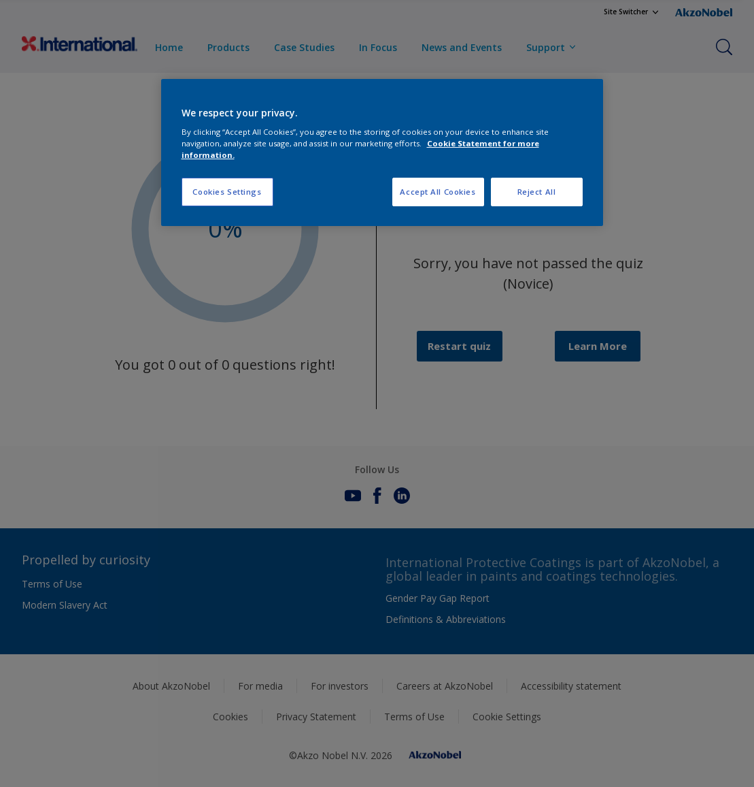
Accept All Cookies (437, 192)
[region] (382, 153)
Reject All (536, 192)
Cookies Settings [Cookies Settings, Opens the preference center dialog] (226, 192)
